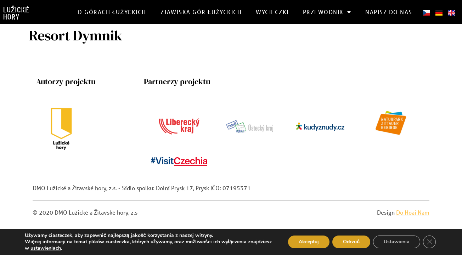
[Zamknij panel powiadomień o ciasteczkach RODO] (429, 242)
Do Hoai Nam (412, 212)
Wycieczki (272, 12)
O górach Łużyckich (112, 12)
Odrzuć (351, 241)
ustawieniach (45, 248)
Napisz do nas (388, 12)
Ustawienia (397, 241)
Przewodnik (327, 12)
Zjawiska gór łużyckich (201, 12)
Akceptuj (309, 241)
